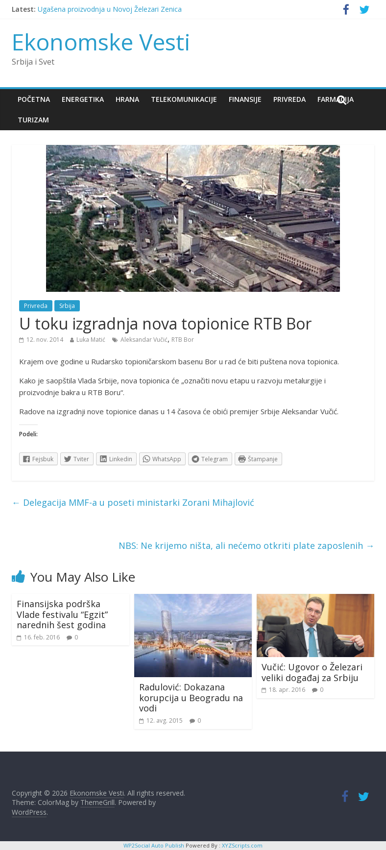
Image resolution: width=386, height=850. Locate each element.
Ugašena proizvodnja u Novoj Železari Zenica (110, 9)
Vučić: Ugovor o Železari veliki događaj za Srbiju (312, 672)
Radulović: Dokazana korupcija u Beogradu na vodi (191, 697)
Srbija (67, 306)
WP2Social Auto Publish (153, 845)
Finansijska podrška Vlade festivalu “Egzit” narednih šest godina (62, 614)
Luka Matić (90, 339)
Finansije (245, 99)
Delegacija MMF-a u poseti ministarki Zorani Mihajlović (133, 502)
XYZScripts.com (242, 845)
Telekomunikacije (184, 99)
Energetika (83, 99)
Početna (34, 99)
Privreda (289, 99)
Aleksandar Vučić (144, 339)
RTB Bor (182, 339)
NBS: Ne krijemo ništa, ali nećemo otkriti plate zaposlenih (246, 545)
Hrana (127, 99)
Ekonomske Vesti (101, 41)
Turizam (33, 119)
